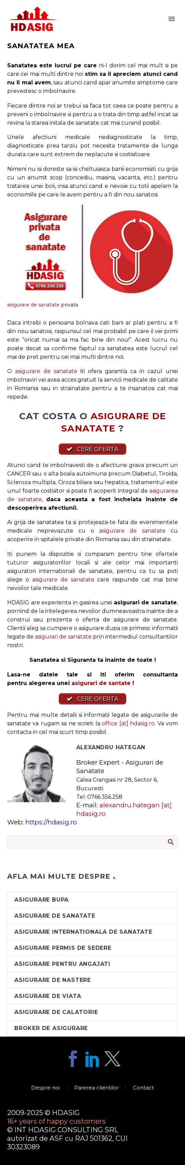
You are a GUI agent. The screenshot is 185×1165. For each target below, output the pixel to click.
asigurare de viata (47, 996)
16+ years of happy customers (56, 1121)
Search (170, 841)
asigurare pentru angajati (62, 964)
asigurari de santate (101, 683)
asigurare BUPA (41, 899)
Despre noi (45, 1088)
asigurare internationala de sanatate (83, 932)
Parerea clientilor (96, 1088)
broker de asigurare (51, 1028)
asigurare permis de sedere (62, 948)
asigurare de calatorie (56, 1012)
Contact (143, 1088)
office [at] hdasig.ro (128, 723)
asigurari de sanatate (63, 636)
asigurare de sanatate (33, 305)
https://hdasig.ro (51, 822)
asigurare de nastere (52, 980)
